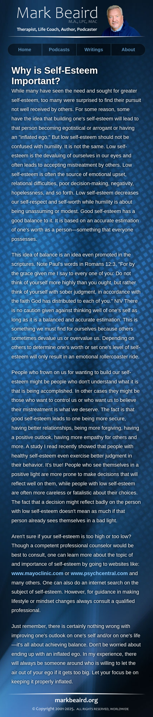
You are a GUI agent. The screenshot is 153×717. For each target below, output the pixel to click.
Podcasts (59, 49)
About (128, 49)
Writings (93, 49)
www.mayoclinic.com (37, 573)
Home (24, 49)
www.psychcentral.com (99, 573)
